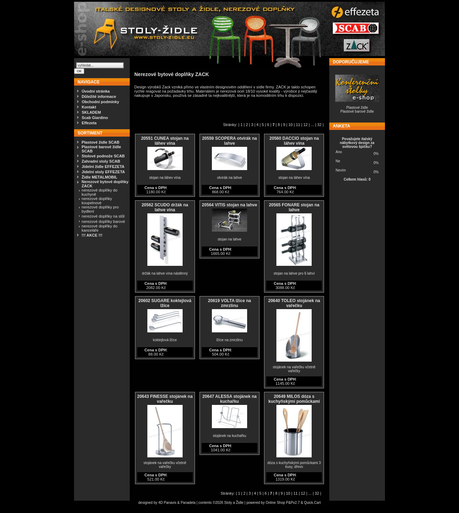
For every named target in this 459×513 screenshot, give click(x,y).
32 (319, 125)
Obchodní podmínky (100, 102)
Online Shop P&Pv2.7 (282, 503)
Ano (339, 152)
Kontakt (89, 107)
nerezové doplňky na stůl (103, 216)
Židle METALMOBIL (99, 177)
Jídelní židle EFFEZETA (103, 166)
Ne (338, 161)
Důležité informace (99, 96)
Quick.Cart (312, 503)
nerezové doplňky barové (103, 221)
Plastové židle (357, 108)
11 (298, 125)
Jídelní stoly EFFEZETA (103, 172)
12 (305, 125)
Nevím (341, 170)
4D (161, 503)
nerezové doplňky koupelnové (97, 200)
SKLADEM (91, 112)
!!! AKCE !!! (92, 235)
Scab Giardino (95, 117)
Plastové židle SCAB (101, 142)
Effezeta (89, 123)
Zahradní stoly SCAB (101, 161)
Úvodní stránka (96, 91)
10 (290, 125)
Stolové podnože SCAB (103, 156)
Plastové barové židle (357, 111)
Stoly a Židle (234, 503)
